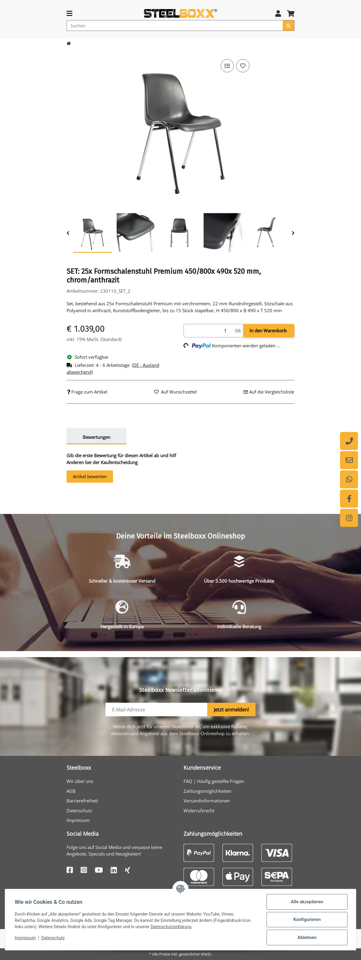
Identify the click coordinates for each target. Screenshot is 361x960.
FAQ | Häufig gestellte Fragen (213, 781)
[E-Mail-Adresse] (156, 709)
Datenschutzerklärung (171, 926)
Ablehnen (307, 937)
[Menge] (208, 330)
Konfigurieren (307, 919)
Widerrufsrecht (198, 811)
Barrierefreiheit (82, 801)
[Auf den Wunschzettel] (242, 65)
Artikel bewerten (90, 476)
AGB (71, 791)
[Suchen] (175, 25)
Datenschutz (79, 811)
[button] (278, 13)
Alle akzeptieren (307, 901)
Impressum (78, 820)
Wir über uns (80, 781)
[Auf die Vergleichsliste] (227, 65)
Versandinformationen (206, 801)
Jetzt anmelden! (231, 709)
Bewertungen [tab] (96, 437)
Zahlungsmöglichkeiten (207, 791)
